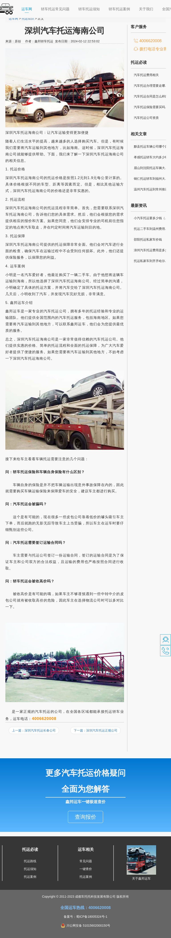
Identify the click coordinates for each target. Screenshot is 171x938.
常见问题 (85, 854)
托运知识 (28, 18)
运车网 (29, 9)
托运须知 (30, 862)
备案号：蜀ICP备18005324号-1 (85, 910)
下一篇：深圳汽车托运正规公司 (95, 730)
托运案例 (30, 870)
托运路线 (30, 854)
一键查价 (85, 862)
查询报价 (85, 810)
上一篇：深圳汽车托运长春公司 (34, 730)
